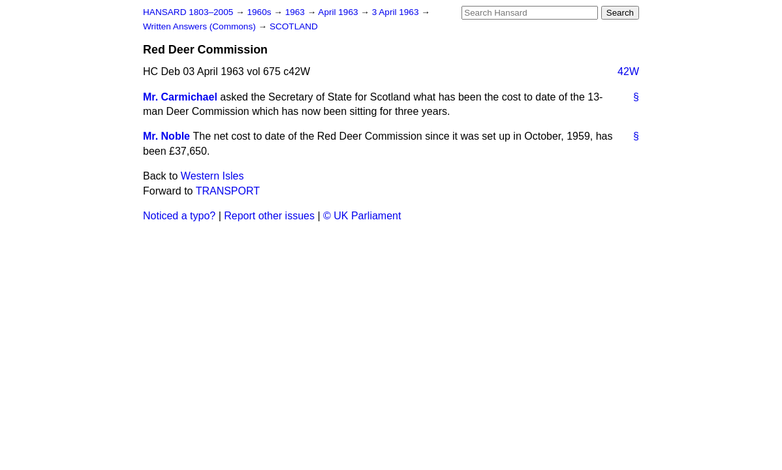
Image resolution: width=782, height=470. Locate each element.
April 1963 (339, 12)
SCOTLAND (294, 26)
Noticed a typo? (179, 215)
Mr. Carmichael (180, 96)
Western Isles (212, 175)
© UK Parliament (362, 215)
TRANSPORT (228, 190)
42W (628, 71)
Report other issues (269, 215)
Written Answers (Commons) (200, 26)
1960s (260, 12)
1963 (296, 12)
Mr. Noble (166, 136)
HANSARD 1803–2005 (188, 12)
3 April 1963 (397, 12)
